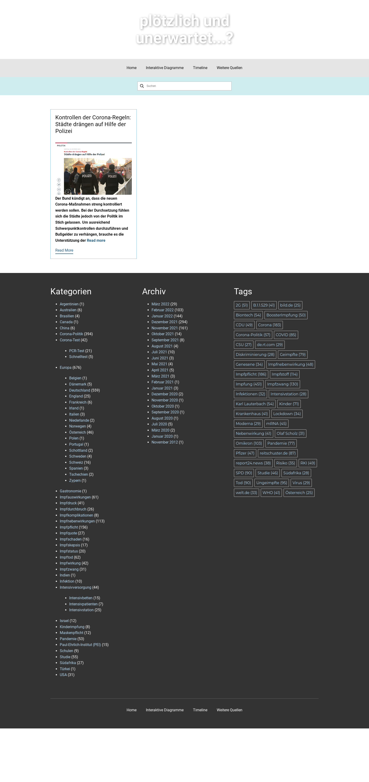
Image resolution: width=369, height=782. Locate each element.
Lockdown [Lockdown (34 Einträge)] (287, 414)
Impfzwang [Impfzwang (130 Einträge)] (282, 384)
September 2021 (165, 340)
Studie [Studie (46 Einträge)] (267, 473)
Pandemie (68, 639)
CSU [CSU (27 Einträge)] (244, 344)
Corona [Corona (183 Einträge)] (269, 325)
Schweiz (76, 462)
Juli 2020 (159, 424)
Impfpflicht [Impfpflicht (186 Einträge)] (251, 374)
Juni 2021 (160, 358)
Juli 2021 (159, 352)
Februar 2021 (163, 382)
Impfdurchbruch (73, 509)
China (64, 328)
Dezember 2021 (165, 322)
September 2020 (165, 412)
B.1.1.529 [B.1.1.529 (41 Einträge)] (264, 305)
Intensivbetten (80, 598)
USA (63, 675)
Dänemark (77, 384)
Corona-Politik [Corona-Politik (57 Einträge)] (253, 335)
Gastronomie (70, 491)
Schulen (66, 651)
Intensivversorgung (75, 587)
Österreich (77, 432)
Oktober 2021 (163, 334)
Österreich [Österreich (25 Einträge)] (299, 492)
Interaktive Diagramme (165, 68)
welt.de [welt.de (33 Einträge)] (246, 492)
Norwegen (77, 426)
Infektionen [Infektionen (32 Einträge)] (250, 394)
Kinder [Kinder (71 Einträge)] (289, 404)
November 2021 (165, 328)
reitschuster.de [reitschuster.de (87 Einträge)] (278, 453)
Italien (74, 414)
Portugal (76, 444)
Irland (74, 408)
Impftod (66, 557)
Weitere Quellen (229, 68)
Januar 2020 (162, 436)
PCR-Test (76, 351)
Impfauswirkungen (75, 497)
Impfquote (68, 533)
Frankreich (78, 402)
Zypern (75, 480)
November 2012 (165, 442)
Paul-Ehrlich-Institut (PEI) (80, 644)
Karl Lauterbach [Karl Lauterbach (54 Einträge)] (255, 404)
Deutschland (79, 390)
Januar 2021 (162, 388)
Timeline (200, 68)
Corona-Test (70, 340)
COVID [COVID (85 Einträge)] (286, 335)
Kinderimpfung (72, 627)
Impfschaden (71, 539)
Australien (68, 310)
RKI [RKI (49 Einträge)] (308, 463)
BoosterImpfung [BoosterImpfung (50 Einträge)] (286, 315)
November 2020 (165, 400)
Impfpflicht (69, 527)
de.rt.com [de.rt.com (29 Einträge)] (270, 344)
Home (131, 68)
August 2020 (162, 418)
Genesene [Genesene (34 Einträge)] (249, 364)
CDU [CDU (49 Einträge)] (244, 325)
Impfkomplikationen (76, 515)
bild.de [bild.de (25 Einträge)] (290, 305)
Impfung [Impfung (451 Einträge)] (249, 384)
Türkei (65, 669)
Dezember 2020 (165, 394)
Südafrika (68, 663)
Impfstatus (69, 551)
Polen (74, 438)
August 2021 (162, 346)
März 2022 (160, 304)
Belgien (75, 378)
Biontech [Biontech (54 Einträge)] (248, 315)
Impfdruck (68, 503)
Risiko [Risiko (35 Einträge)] (285, 463)
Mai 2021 (159, 364)
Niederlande (79, 420)
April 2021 (160, 370)
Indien (65, 575)
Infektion (67, 581)
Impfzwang (69, 569)
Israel (64, 621)
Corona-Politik (71, 334)
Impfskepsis (70, 545)
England (76, 396)
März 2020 (160, 430)
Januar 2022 (162, 316)
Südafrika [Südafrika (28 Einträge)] (296, 473)
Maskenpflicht (71, 632)
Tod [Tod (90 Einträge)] (243, 483)
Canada (66, 322)
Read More (64, 250)
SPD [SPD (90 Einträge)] (244, 473)
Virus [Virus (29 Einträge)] (301, 483)
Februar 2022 (163, 310)
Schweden (77, 456)
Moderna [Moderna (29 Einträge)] (248, 423)
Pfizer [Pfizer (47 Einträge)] (245, 453)
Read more (96, 240)
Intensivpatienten (83, 604)
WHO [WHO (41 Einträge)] (271, 492)
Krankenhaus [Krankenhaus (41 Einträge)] (252, 414)
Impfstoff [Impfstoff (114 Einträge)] (285, 374)
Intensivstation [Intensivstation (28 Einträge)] (288, 394)
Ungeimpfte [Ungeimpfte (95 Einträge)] (271, 483)
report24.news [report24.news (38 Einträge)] (253, 463)
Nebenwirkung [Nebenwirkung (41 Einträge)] (253, 433)
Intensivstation (81, 610)
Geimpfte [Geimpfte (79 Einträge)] (292, 354)
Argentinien (69, 304)
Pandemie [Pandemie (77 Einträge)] (281, 443)
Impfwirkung (70, 563)
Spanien (76, 468)
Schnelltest (78, 356)
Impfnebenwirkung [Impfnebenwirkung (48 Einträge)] (290, 364)
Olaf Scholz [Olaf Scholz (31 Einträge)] (291, 433)
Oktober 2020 (163, 406)
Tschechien (78, 474)
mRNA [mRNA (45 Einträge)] (276, 423)
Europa (66, 367)
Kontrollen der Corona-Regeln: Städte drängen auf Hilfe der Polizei (93, 124)
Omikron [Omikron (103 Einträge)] (249, 443)
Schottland (78, 450)
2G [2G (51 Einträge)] (242, 305)
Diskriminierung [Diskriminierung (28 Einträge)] (255, 354)
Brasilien (67, 316)
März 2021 (160, 376)
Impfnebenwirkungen (77, 521)
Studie (65, 657)
